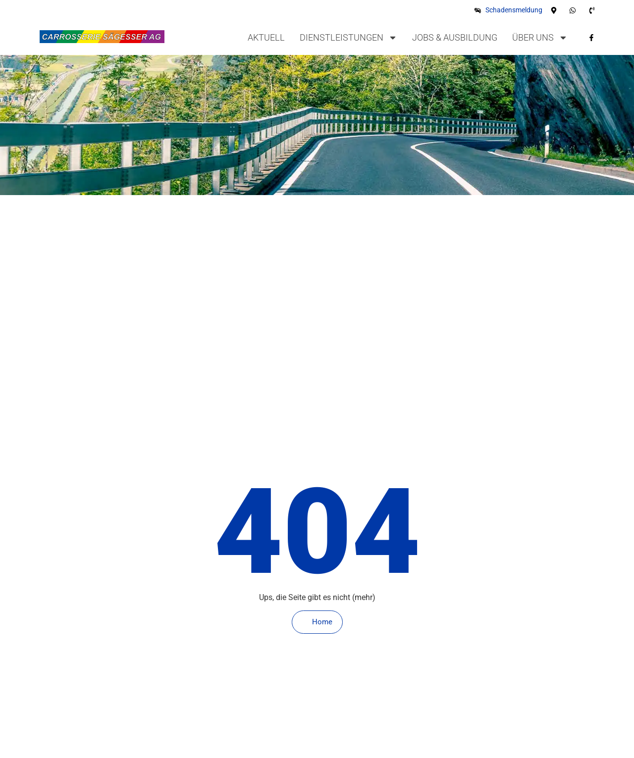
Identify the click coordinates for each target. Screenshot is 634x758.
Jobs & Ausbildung (454, 37)
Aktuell (266, 37)
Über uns (540, 37)
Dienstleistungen (348, 37)
